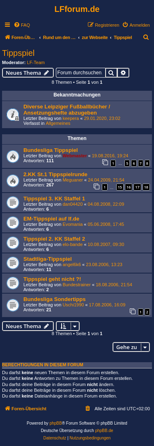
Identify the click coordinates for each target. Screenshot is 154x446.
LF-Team (36, 62)
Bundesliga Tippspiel (50, 150)
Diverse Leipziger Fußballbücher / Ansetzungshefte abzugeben (66, 109)
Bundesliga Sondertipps (54, 299)
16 (128, 187)
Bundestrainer (76, 284)
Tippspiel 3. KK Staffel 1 (54, 198)
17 (137, 187)
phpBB (56, 423)
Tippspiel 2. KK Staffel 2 (54, 239)
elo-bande (72, 244)
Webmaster (74, 155)
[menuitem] (22, 25)
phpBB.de (104, 430)
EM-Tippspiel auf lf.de (51, 219)
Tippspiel (18, 52)
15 (120, 187)
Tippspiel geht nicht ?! (52, 279)
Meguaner (72, 179)
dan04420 (72, 204)
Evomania (72, 224)
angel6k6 (71, 264)
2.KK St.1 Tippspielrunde (55, 174)
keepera (70, 118)
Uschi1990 (73, 304)
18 (146, 187)
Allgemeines (58, 123)
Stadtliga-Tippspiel (47, 259)
